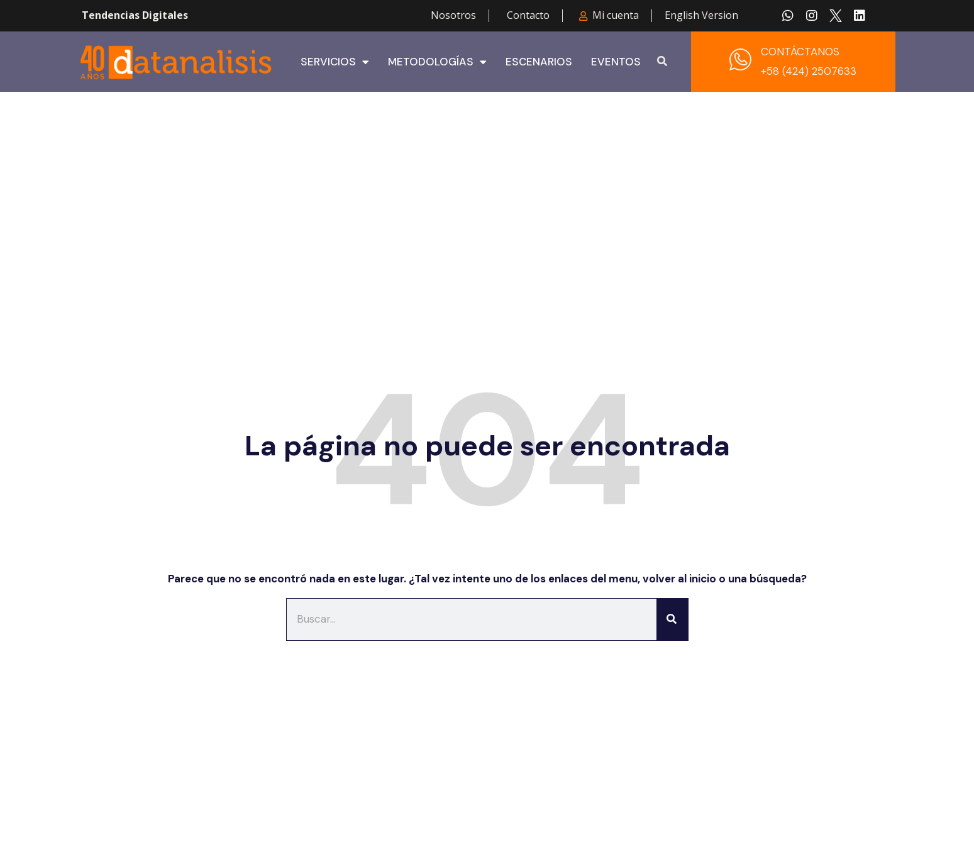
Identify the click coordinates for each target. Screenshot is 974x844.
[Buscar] (672, 619)
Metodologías (437, 61)
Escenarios (539, 61)
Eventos (616, 61)
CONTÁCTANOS (800, 51)
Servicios (335, 61)
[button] (662, 62)
